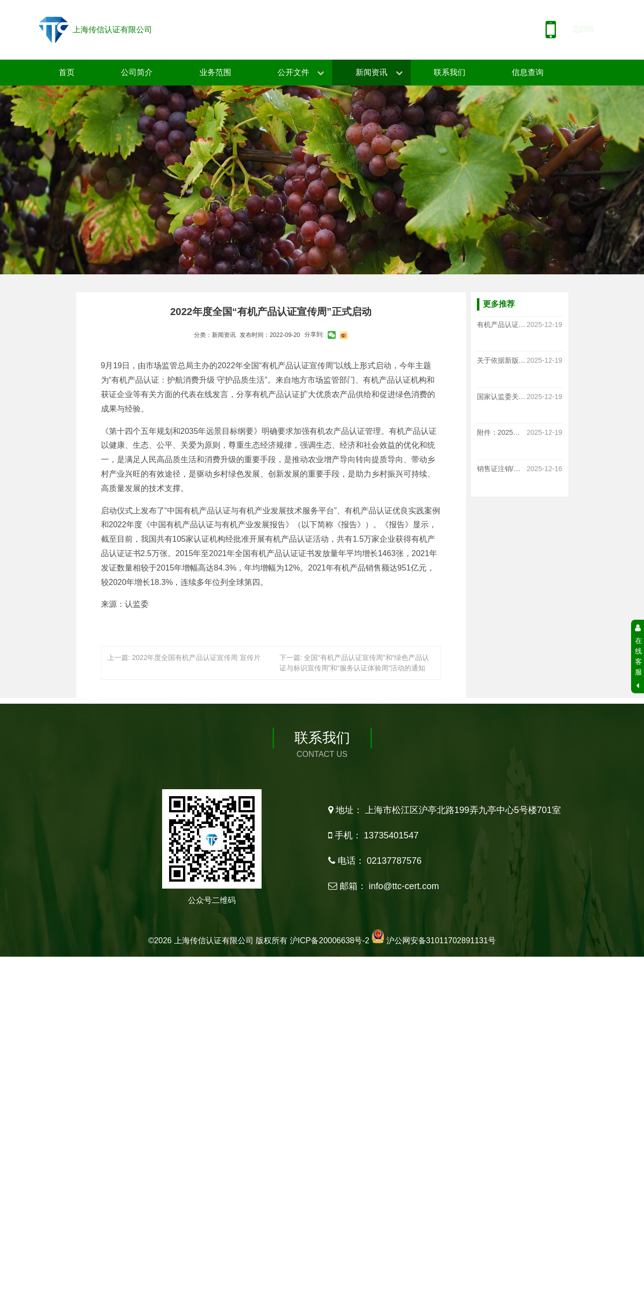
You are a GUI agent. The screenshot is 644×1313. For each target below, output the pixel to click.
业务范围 (215, 72)
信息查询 (528, 72)
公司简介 (137, 72)
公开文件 (293, 72)
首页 (67, 72)
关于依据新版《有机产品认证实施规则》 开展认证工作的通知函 (502, 361)
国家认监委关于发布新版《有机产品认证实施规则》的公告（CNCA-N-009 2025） (502, 397)
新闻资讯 (371, 72)
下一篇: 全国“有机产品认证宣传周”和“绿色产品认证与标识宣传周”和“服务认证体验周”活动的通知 (354, 663)
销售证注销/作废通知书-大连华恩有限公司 (502, 469)
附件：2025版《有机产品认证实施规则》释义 (502, 433)
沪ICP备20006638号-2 (329, 1175)
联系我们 (449, 72)
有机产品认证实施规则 (502, 324)
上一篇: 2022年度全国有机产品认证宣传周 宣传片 (184, 657)
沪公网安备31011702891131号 (441, 1175)
